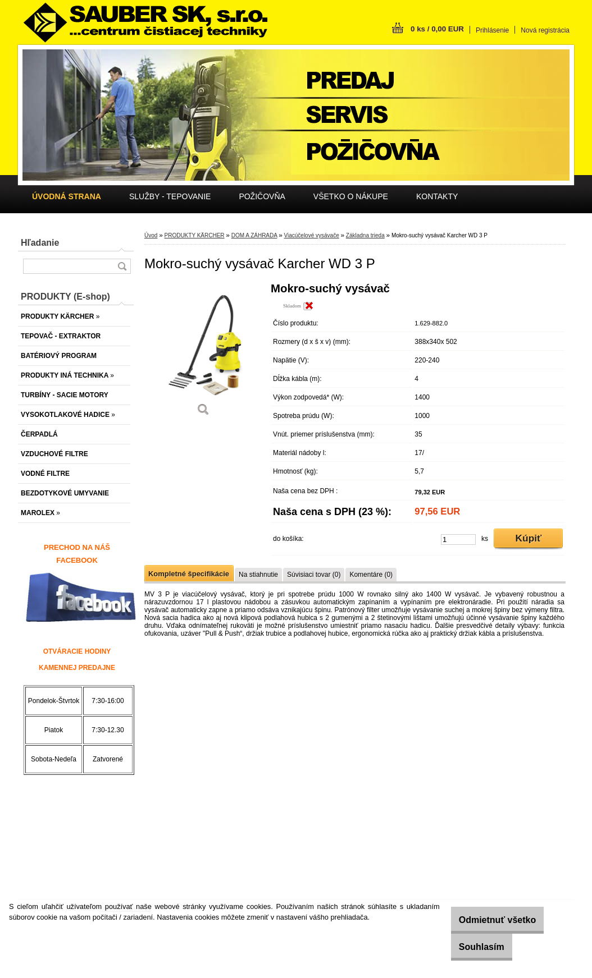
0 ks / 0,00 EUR (437, 29)
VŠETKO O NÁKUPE (350, 196)
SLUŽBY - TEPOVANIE (170, 196)
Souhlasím (470, 947)
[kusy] (458, 539)
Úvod (150, 235)
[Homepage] (66, 196)
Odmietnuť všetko (486, 920)
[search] (121, 266)
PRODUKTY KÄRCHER (194, 235)
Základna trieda (365, 235)
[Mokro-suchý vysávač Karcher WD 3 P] (203, 353)
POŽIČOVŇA (262, 196)
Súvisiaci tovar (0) (313, 574)
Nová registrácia (545, 30)
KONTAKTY (437, 196)
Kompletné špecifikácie (188, 574)
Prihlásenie (492, 30)
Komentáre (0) (371, 574)
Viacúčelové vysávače (311, 235)
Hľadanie (40, 242)
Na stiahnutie (258, 574)
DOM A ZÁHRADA (254, 235)
